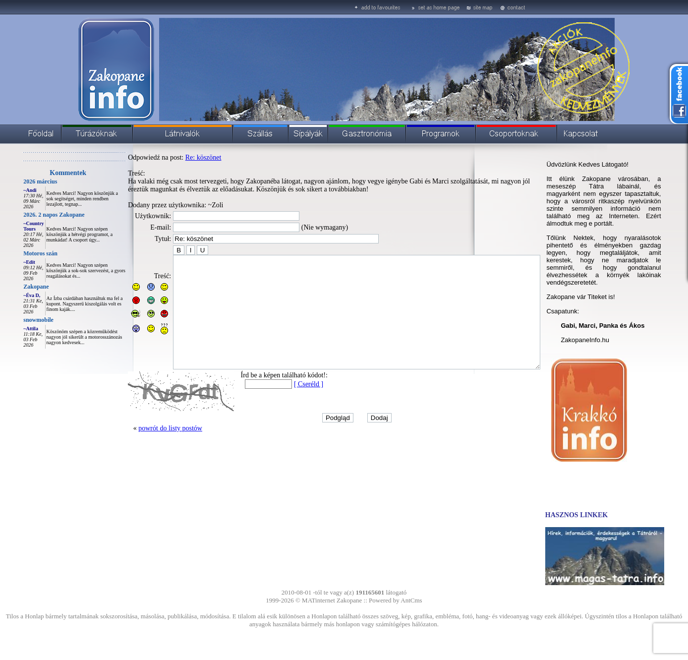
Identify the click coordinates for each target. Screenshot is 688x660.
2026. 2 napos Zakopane (31, 214)
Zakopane (13, 286)
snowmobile (16, 319)
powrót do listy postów (148, 450)
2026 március (18, 181)
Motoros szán (18, 253)
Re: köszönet (181, 157)
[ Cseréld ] (286, 406)
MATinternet (318, 600)
